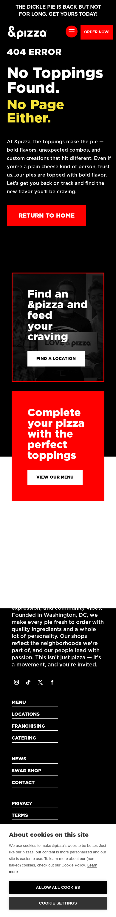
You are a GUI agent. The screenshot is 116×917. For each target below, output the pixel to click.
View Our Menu (55, 477)
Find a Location (56, 358)
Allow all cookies (58, 887)
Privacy (22, 803)
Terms (20, 815)
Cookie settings (58, 903)
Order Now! (96, 32)
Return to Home (46, 215)
